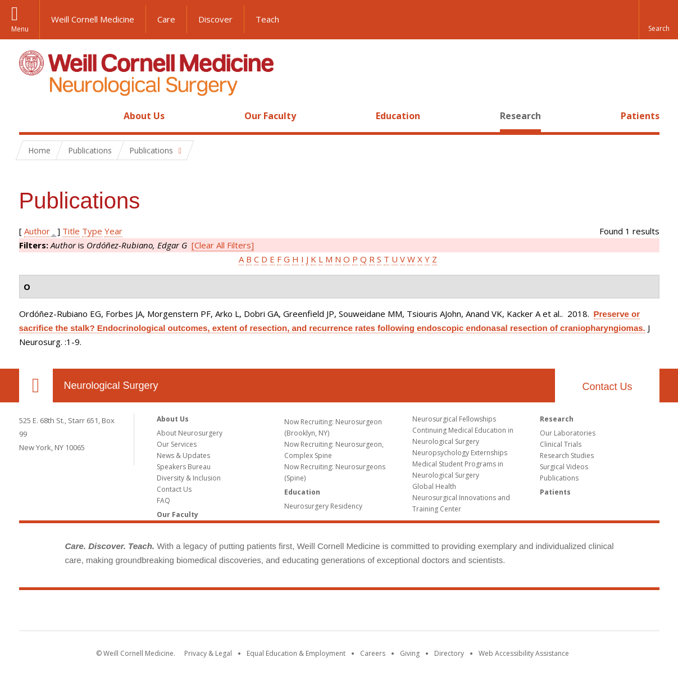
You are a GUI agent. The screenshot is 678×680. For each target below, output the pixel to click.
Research (520, 116)
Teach (267, 19)
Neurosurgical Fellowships (454, 419)
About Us (144, 116)
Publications (559, 478)
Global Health (434, 486)
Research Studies (567, 455)
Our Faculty (270, 116)
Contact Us (607, 386)
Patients (640, 116)
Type (92, 231)
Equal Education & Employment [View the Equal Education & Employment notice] (296, 653)
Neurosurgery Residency (323, 506)
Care (166, 19)
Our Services (177, 444)
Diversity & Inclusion (189, 478)
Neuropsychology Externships (459, 452)
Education (398, 116)
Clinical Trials (560, 444)
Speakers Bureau (184, 467)
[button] (658, 19)
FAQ (163, 500)
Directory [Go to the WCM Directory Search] (449, 653)
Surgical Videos (564, 467)
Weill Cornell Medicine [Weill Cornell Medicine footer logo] (339, 612)
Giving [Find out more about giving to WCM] (410, 653)
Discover (215, 19)
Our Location (36, 385)
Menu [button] (20, 29)
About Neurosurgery (189, 433)
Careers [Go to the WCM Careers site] (372, 653)
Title (71, 231)
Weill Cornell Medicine (92, 19)
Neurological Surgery (111, 385)
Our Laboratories (567, 433)
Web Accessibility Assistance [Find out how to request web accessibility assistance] (524, 653)
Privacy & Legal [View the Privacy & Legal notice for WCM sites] (208, 653)
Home (31, 116)
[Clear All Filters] (223, 245)
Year (113, 231)
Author (37, 231)
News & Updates (183, 455)
